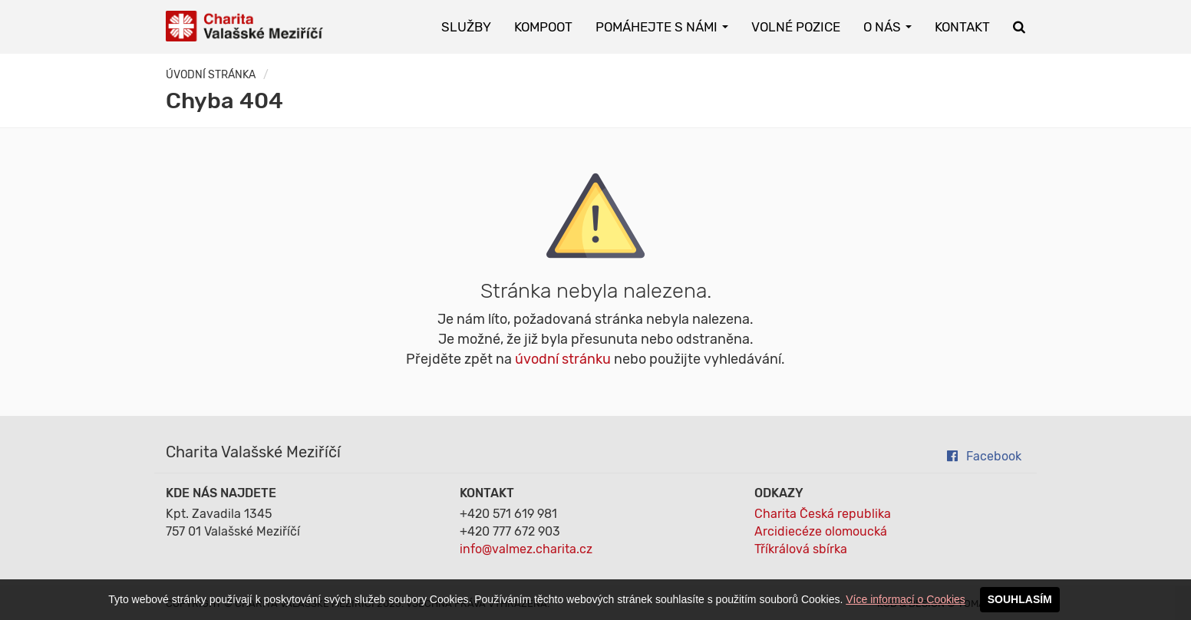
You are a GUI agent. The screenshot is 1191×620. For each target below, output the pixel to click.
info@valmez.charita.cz (526, 549)
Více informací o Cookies (905, 599)
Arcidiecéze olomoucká (820, 531)
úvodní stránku (563, 359)
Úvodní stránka (211, 74)
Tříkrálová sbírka (800, 549)
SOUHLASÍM (1020, 599)
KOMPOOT (543, 27)
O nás (887, 27)
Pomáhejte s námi (662, 27)
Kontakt (962, 27)
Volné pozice (795, 27)
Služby (466, 27)
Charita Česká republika (822, 513)
